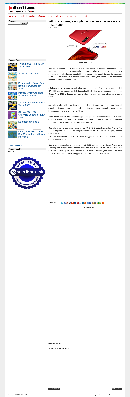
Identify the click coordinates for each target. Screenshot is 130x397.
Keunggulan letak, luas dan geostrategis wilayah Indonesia (31, 134)
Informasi (41, 16)
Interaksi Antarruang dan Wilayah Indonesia (31, 94)
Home (15, 16)
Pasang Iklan (83, 395)
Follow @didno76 (15, 146)
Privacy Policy (107, 395)
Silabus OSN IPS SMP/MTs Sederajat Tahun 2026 (31, 115)
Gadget (32, 16)
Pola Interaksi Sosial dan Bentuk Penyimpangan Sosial (31, 86)
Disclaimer (117, 395)
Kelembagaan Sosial (28, 122)
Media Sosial (53, 16)
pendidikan (87, 16)
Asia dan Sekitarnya (28, 73)
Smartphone (75, 16)
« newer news (54, 389)
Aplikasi (24, 16)
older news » (116, 389)
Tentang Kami (95, 395)
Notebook (64, 16)
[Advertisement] (85, 177)
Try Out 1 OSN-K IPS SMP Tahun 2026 (31, 103)
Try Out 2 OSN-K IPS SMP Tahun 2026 (31, 65)
